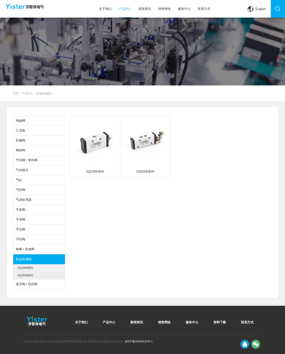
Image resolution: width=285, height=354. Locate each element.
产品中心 (125, 8)
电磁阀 (20, 120)
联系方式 (204, 8)
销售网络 (164, 8)
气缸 (19, 180)
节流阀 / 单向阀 (26, 160)
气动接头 (22, 170)
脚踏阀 (20, 150)
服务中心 (184, 8)
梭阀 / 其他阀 (25, 249)
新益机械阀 (44, 93)
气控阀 (20, 189)
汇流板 (20, 130)
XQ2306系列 (25, 267)
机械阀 (20, 140)
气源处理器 (24, 199)
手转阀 (20, 239)
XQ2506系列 (25, 275)
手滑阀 (20, 219)
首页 (16, 93)
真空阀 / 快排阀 (26, 284)
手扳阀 (20, 209)
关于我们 (105, 8)
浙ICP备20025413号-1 (138, 341)
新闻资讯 (144, 8)
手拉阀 (20, 229)
